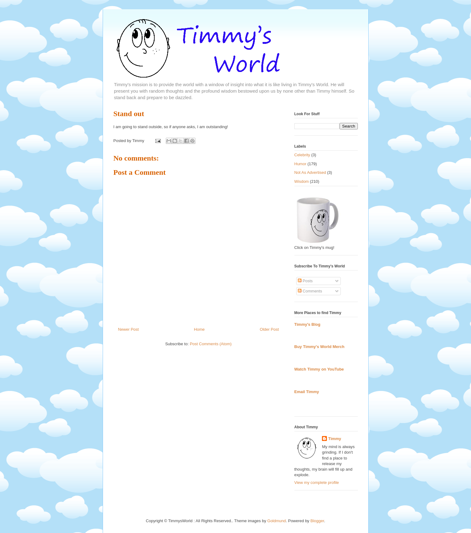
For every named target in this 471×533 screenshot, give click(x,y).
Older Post (269, 329)
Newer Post (128, 329)
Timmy (334, 438)
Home (199, 329)
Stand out (128, 114)
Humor (300, 164)
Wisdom (301, 181)
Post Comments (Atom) (211, 344)
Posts (305, 281)
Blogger (317, 520)
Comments (310, 291)
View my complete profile (316, 482)
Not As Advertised (310, 172)
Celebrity (302, 155)
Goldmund (276, 520)
